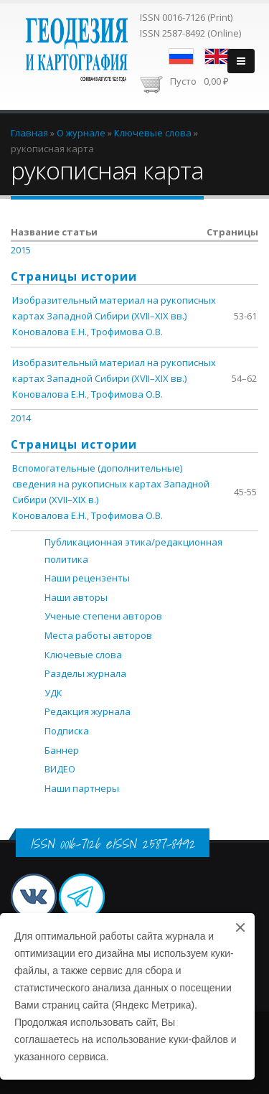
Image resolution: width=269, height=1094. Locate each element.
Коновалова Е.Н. (49, 331)
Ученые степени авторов (103, 615)
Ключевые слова (83, 654)
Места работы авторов (98, 635)
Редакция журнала (87, 711)
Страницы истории (74, 276)
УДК (53, 692)
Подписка (66, 730)
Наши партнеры (81, 788)
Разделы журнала (85, 673)
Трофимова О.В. (127, 331)
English (217, 56)
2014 (21, 417)
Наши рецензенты (87, 577)
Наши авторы (76, 597)
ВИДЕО (59, 768)
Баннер (61, 750)
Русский (181, 56)
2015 (21, 249)
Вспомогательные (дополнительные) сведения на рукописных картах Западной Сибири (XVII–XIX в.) (110, 484)
